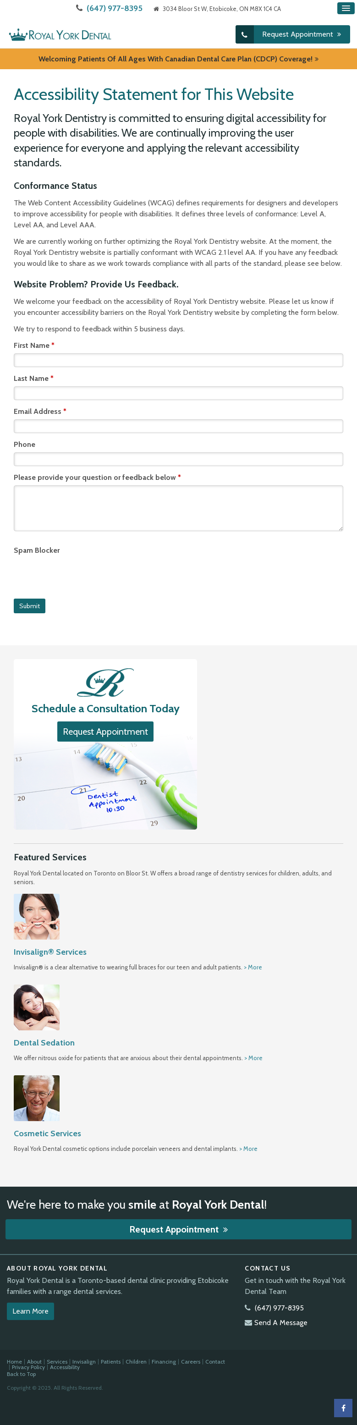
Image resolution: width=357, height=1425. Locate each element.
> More (253, 967)
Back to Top (21, 1373)
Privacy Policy (28, 1367)
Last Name (34, 378)
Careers (190, 1361)
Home (14, 1361)
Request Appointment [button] (298, 34)
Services (57, 1361)
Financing (164, 1361)
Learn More (30, 1311)
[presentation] (83, 576)
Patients (111, 1361)
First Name (34, 345)
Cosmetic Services (47, 1133)
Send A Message (281, 1322)
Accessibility (65, 1367)
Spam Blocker (37, 549)
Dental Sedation (44, 1043)
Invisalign (84, 1361)
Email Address (40, 411)
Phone (24, 444)
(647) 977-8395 (115, 8)
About (34, 1361)
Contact (215, 1361)
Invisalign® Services (50, 952)
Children (136, 1361)
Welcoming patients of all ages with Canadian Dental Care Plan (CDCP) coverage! (175, 59)
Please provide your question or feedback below (97, 477)
